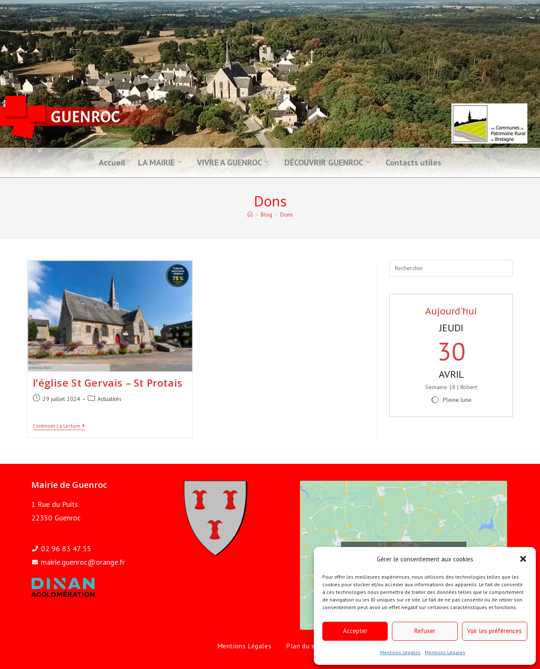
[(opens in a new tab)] (109, 315)
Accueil (112, 162)
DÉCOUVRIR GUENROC (327, 162)
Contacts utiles (413, 162)
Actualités (109, 399)
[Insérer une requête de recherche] (451, 268)
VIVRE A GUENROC (233, 162)
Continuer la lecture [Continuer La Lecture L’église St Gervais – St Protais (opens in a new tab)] (59, 426)
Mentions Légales (400, 652)
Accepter (355, 631)
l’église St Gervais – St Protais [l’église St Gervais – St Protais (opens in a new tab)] (108, 383)
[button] (523, 559)
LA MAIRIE (160, 162)
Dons (286, 214)
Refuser (424, 631)
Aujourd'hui (451, 310)
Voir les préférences (494, 631)
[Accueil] (250, 214)
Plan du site (304, 646)
